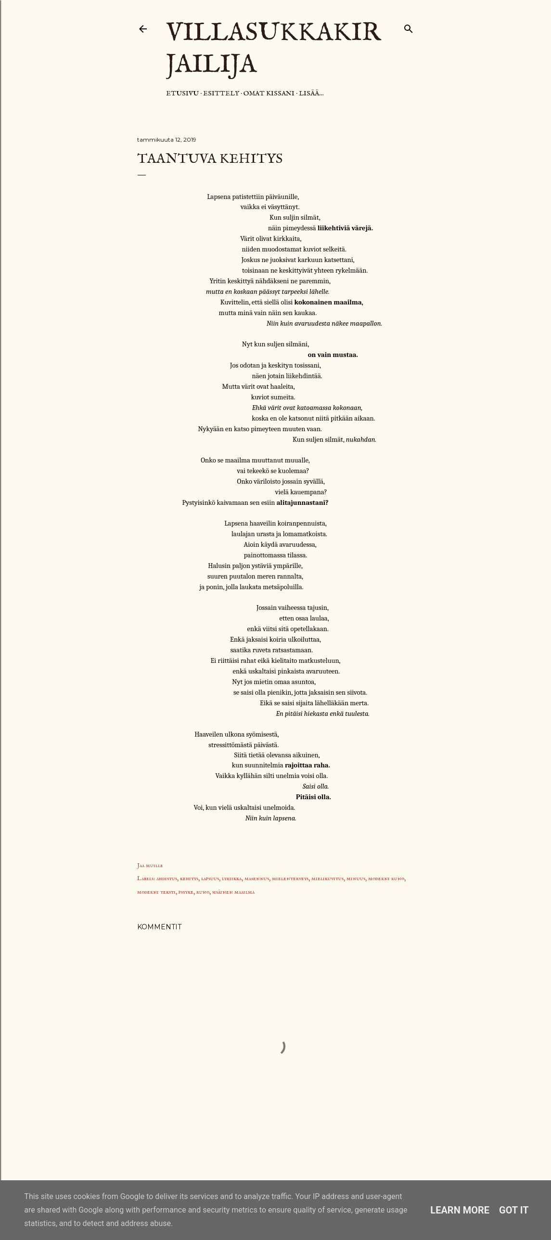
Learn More (459, 1210)
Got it (514, 1210)
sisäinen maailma (233, 892)
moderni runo (386, 878)
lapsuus (210, 878)
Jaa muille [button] (150, 865)
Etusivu (182, 93)
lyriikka (232, 878)
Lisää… (311, 93)
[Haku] (408, 26)
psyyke (186, 892)
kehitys (189, 878)
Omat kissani (269, 93)
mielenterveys (290, 878)
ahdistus (166, 878)
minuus (355, 878)
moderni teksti (156, 892)
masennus (256, 878)
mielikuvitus (327, 878)
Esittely (221, 93)
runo (202, 892)
